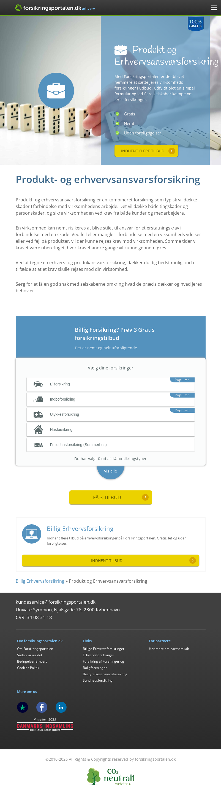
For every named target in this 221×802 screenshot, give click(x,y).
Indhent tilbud (106, 560)
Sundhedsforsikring (98, 680)
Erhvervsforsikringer (98, 655)
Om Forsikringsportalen (35, 648)
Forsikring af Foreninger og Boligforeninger (103, 664)
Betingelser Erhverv (32, 661)
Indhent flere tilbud (142, 150)
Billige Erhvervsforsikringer (103, 648)
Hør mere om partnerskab (169, 648)
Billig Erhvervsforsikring (80, 528)
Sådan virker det (29, 655)
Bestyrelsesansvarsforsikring (105, 674)
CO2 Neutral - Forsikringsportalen (110, 776)
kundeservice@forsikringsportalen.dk (56, 602)
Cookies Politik (28, 667)
